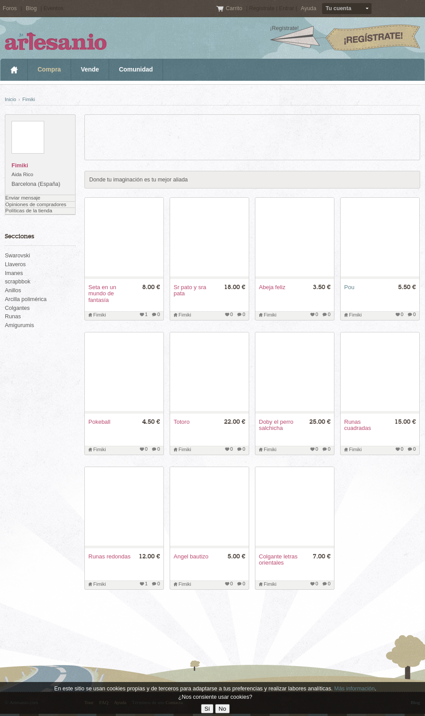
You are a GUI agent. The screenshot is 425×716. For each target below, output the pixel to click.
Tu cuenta (338, 8)
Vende (90, 69)
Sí (207, 708)
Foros (10, 8)
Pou (349, 287)
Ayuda (308, 8)
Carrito (235, 8)
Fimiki (28, 99)
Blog (31, 8)
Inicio (13, 70)
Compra (49, 69)
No (222, 708)
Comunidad (136, 69)
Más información (354, 689)
